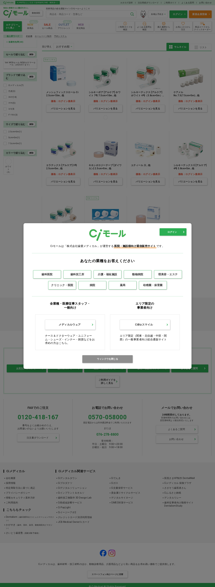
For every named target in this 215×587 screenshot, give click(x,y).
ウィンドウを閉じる (107, 359)
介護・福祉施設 (107, 274)
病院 (92, 285)
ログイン (172, 232)
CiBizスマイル (144, 324)
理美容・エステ (168, 274)
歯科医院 (47, 274)
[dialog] (107, 296)
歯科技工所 (77, 274)
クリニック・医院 (62, 285)
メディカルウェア (70, 324)
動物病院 (137, 274)
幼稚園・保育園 (152, 285)
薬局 (122, 285)
